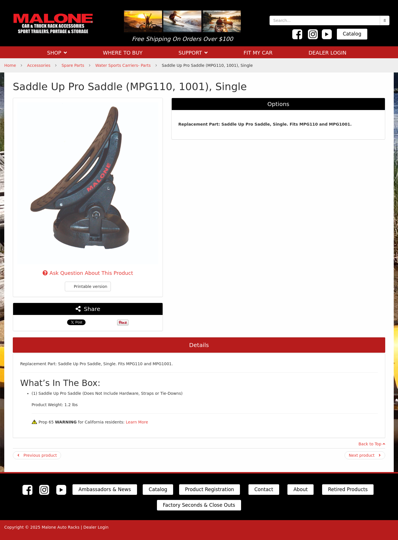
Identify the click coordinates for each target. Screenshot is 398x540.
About (300, 489)
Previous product (37, 455)
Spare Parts (72, 65)
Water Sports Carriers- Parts (123, 65)
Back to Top (371, 444)
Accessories (38, 65)
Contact (263, 489)
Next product (365, 455)
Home (10, 65)
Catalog (352, 34)
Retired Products (348, 489)
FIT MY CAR (258, 53)
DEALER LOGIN (327, 53)
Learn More (137, 422)
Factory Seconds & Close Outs (199, 505)
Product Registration (209, 489)
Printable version (88, 286)
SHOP (57, 53)
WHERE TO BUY (123, 53)
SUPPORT (193, 53)
